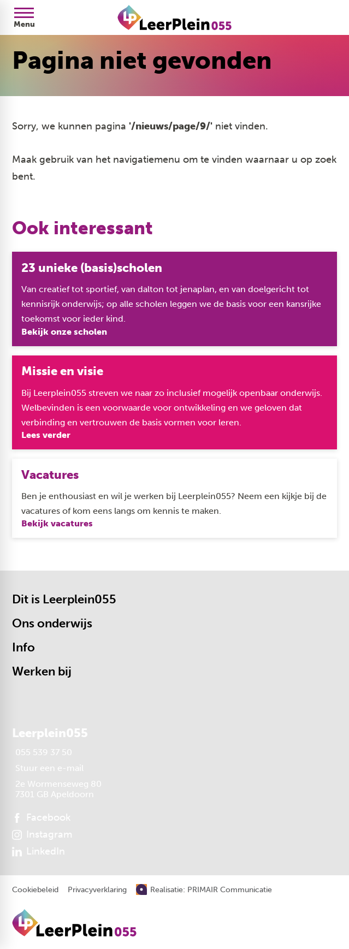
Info (23, 647)
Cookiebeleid (35, 890)
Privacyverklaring (97, 890)
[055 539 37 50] (42, 752)
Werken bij (42, 671)
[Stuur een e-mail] (48, 768)
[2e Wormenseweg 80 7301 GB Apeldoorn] (57, 789)
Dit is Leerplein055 (64, 599)
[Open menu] (24, 17)
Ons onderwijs (52, 623)
